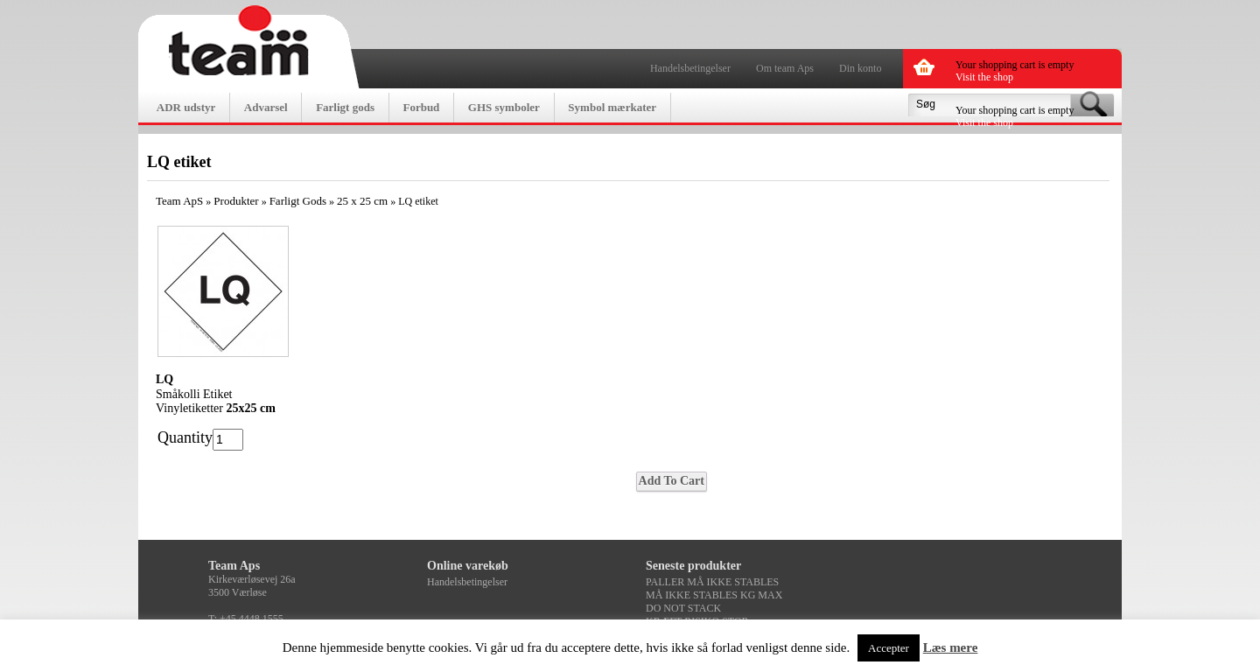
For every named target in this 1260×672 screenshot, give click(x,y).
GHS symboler (504, 107)
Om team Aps (785, 68)
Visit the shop (984, 77)
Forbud (420, 107)
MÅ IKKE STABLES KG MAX (714, 595)
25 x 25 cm (362, 200)
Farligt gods (345, 107)
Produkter (236, 200)
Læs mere (950, 647)
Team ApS (179, 200)
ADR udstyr (186, 107)
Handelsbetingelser (690, 68)
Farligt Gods (298, 200)
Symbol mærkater (612, 107)
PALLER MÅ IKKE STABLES (712, 582)
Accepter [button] (888, 647)
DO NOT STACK (683, 608)
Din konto (860, 68)
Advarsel (266, 107)
